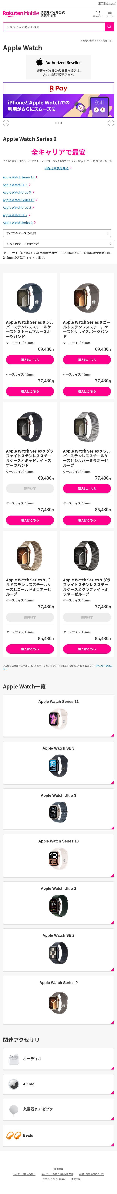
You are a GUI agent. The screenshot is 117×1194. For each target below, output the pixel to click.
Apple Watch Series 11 (20, 177)
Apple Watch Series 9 (19, 222)
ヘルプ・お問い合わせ (24, 1173)
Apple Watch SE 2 (17, 215)
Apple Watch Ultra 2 (19, 207)
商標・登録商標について (91, 1173)
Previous (6, 123)
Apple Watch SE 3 (17, 184)
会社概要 (58, 1168)
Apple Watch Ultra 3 (19, 192)
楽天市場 (75, 1179)
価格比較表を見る (58, 168)
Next (111, 123)
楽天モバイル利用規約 (54, 1179)
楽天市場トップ (106, 3)
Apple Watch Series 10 (20, 200)
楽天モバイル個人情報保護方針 (57, 1173)
